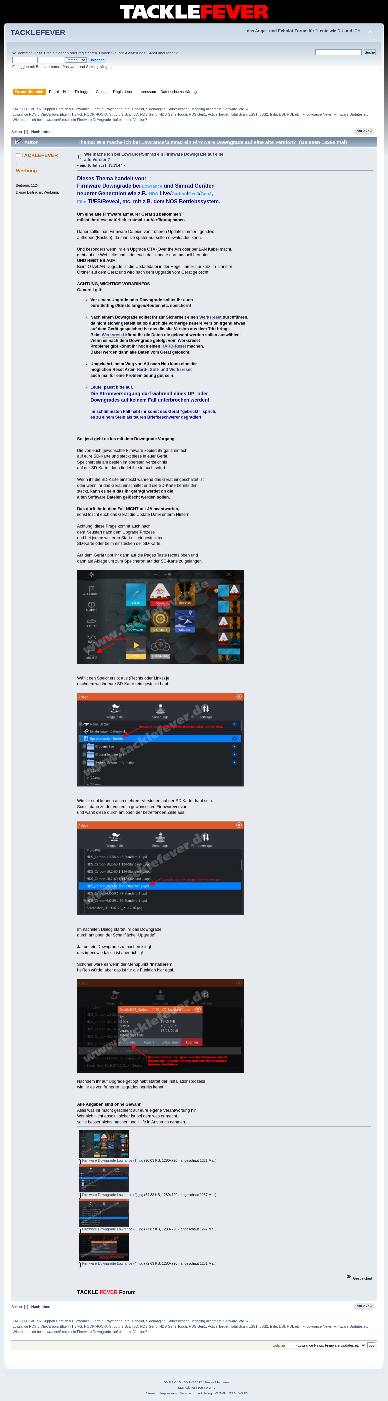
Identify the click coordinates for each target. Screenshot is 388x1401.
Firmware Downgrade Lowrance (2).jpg (111, 1195)
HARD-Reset (173, 346)
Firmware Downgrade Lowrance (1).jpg (111, 1160)
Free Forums (205, 1387)
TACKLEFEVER (38, 32)
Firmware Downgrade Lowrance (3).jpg (111, 1229)
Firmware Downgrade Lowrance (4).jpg (111, 1263)
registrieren (87, 53)
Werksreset (210, 317)
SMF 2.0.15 (172, 1382)
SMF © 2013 (193, 1382)
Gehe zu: (279, 1345)
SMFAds (184, 1387)
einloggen (61, 53)
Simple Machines (216, 1382)
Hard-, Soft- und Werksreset (164, 369)
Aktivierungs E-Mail (141, 53)
